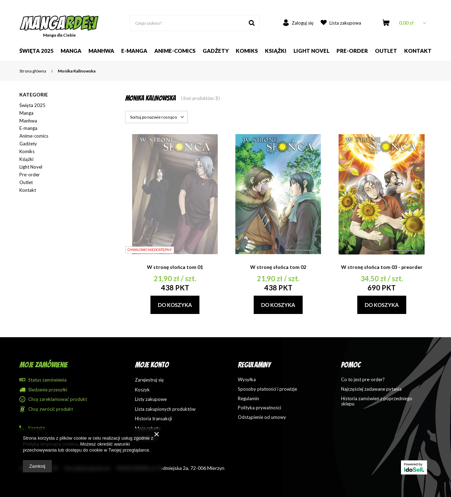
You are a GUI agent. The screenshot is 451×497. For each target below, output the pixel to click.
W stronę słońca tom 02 (278, 267)
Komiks (247, 51)
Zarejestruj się (149, 380)
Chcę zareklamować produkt (57, 399)
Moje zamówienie (43, 365)
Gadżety (216, 51)
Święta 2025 (36, 51)
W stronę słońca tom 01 (175, 267)
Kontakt (418, 51)
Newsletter (146, 438)
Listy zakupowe (151, 399)
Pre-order (352, 51)
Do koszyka (175, 305)
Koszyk (142, 389)
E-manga (28, 128)
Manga (71, 51)
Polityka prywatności (259, 407)
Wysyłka (247, 379)
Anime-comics (175, 51)
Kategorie (33, 94)
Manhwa (101, 51)
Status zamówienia (47, 380)
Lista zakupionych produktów (165, 409)
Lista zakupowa (345, 23)
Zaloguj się (303, 23)
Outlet (386, 51)
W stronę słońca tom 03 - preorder (381, 267)
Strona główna (32, 71)
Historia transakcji (153, 418)
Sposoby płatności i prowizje (267, 389)
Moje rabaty (147, 428)
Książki (275, 51)
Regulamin (248, 398)
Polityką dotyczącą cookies (50, 444)
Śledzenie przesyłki (47, 389)
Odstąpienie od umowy (262, 417)
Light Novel (311, 51)
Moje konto (152, 365)
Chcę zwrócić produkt (50, 409)
